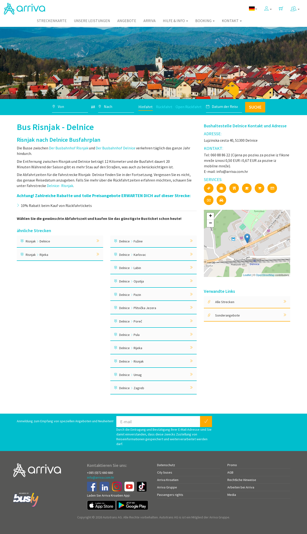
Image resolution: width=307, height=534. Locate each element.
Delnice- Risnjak (60, 185)
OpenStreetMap (265, 275)
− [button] (210, 223)
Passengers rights (170, 495)
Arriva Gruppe (167, 487)
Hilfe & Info (175, 20)
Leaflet (247, 275)
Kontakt (232, 20)
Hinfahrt (145, 106)
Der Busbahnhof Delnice (115, 148)
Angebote (126, 20)
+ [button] (210, 216)
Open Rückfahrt (189, 106)
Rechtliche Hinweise (241, 480)
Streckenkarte (52, 20)
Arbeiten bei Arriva (240, 487)
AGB (230, 472)
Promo (232, 465)
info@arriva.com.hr (100, 477)
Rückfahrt (164, 106)
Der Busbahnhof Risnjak (68, 148)
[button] (268, 7)
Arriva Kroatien (167, 480)
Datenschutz (166, 465)
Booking (205, 20)
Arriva (149, 20)
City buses (164, 472)
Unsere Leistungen (92, 20)
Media (231, 495)
